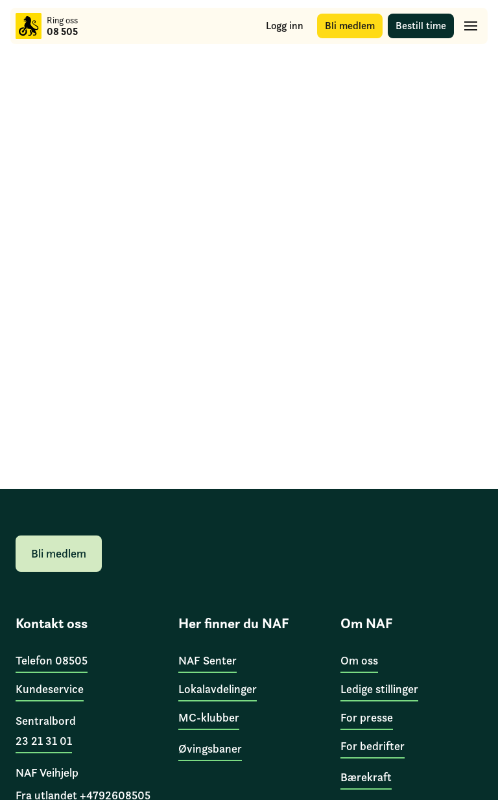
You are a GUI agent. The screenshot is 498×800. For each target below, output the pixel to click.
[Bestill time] (421, 26)
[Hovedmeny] (470, 26)
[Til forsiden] (29, 26)
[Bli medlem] (350, 26)
